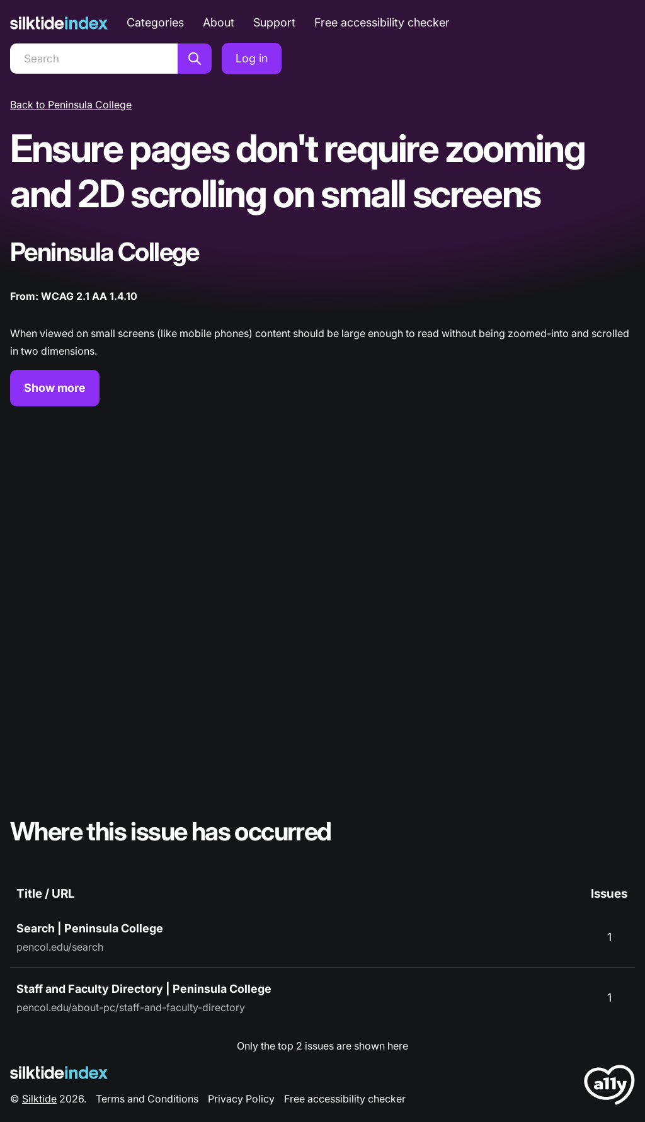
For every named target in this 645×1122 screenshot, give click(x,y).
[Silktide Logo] (59, 1072)
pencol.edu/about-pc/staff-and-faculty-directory (130, 1007)
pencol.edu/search (59, 947)
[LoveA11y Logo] (609, 1087)
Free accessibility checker (382, 22)
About (218, 22)
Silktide (39, 1098)
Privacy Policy (241, 1098)
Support (274, 22)
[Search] (94, 58)
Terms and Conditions (147, 1098)
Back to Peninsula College (71, 104)
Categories (155, 22)
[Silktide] (59, 23)
